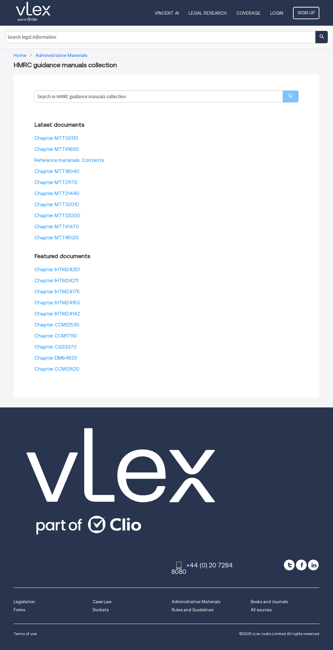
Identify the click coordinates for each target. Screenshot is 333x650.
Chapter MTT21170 (55, 182)
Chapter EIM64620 (55, 358)
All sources (261, 609)
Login (276, 13)
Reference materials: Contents (69, 160)
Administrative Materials (196, 601)
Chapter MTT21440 (56, 193)
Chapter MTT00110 (56, 138)
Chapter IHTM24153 (57, 302)
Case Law (102, 601)
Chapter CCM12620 (56, 369)
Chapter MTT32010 (56, 204)
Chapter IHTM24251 (57, 269)
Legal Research (208, 13)
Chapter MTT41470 (56, 226)
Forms (19, 609)
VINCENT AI (167, 13)
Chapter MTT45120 (56, 237)
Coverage (248, 13)
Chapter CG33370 (55, 347)
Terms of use (25, 633)
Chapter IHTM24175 (57, 291)
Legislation (24, 601)
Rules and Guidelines (192, 609)
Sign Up (306, 12)
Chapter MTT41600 (56, 149)
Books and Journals (269, 601)
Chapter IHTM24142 (57, 313)
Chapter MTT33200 (57, 215)
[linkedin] (313, 565)
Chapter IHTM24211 (56, 280)
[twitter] (289, 565)
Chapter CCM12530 (56, 324)
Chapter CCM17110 (55, 335)
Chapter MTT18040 (56, 171)
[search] (291, 96)
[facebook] (301, 565)
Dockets (101, 609)
